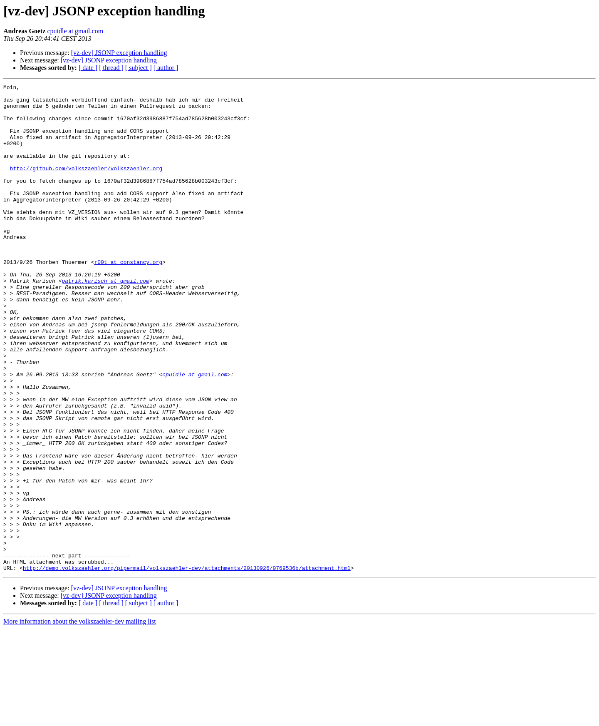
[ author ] (165, 67)
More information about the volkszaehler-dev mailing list (79, 718)
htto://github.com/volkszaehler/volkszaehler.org (86, 185)
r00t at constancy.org (128, 298)
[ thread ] (111, 67)
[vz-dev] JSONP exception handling (119, 52)
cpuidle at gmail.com (75, 31)
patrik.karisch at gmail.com (105, 320)
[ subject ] (138, 67)
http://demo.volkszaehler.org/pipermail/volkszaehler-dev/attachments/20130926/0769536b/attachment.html (187, 665)
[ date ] (88, 67)
